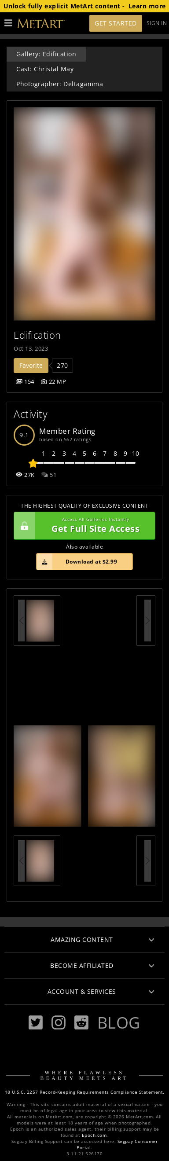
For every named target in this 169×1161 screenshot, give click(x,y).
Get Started (116, 23)
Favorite (31, 365)
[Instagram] (58, 1022)
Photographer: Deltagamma (59, 84)
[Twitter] (36, 1022)
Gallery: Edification (46, 54)
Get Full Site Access (82, 525)
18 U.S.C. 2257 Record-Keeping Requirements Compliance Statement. (85, 1092)
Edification (37, 335)
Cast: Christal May (44, 69)
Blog (118, 1022)
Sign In (157, 23)
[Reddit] (81, 1022)
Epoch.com (94, 1135)
